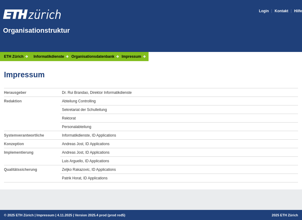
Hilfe (298, 11)
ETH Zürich (13, 56)
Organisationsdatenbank (92, 56)
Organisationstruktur (36, 30)
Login (264, 11)
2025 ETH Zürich (20, 215)
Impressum (131, 56)
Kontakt (281, 11)
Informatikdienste (49, 56)
